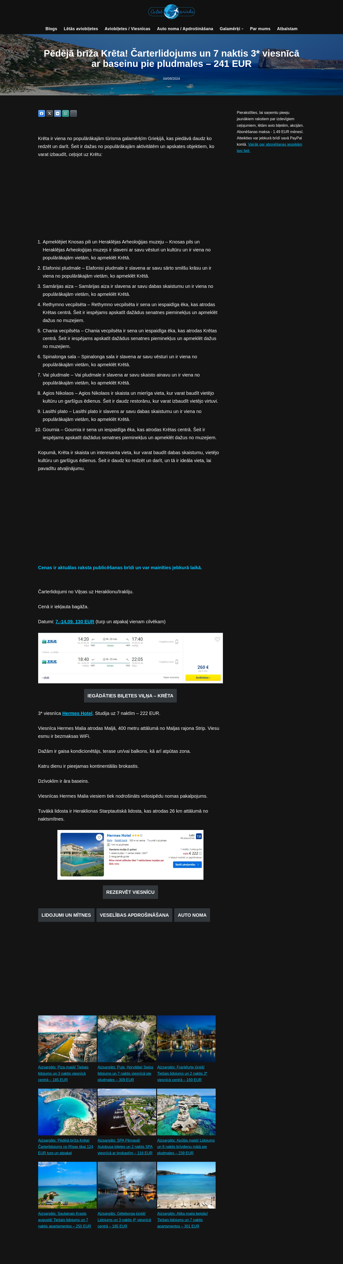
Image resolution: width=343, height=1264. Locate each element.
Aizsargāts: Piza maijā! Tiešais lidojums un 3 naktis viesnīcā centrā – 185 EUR (63, 1074)
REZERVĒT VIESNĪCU (130, 892)
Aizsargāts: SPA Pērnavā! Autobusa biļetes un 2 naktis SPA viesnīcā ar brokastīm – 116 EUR (125, 1147)
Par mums (260, 28)
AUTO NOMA (192, 915)
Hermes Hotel (77, 714)
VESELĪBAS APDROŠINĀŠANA (134, 915)
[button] (243, 29)
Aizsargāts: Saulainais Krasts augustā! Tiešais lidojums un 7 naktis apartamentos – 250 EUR (64, 1220)
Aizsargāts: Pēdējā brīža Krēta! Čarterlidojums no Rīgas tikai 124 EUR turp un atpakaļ (65, 1147)
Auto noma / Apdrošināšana (185, 28)
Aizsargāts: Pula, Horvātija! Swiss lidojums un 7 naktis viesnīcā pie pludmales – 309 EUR (125, 1074)
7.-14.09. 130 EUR (74, 622)
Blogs (51, 28)
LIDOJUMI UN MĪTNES (66, 915)
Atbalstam (287, 28)
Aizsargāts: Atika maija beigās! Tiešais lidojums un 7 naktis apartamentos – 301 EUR (182, 1220)
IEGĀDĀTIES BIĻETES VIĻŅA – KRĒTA (130, 696)
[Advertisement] (130, 198)
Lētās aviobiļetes (81, 28)
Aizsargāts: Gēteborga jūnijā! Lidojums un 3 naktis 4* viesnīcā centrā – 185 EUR (124, 1220)
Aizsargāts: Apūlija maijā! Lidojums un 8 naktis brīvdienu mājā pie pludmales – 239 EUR (186, 1147)
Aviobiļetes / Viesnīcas (128, 28)
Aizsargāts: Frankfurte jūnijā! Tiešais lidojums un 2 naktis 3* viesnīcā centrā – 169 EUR (182, 1074)
